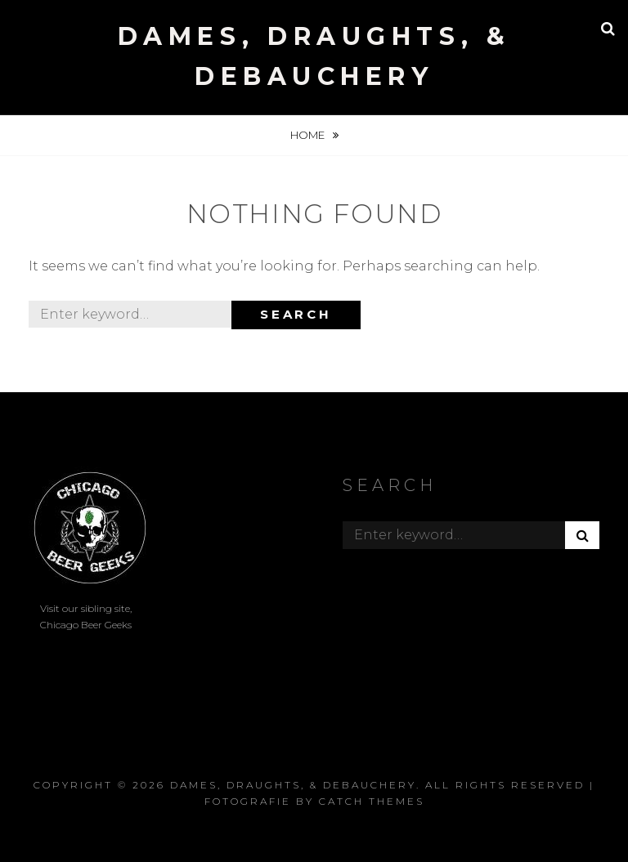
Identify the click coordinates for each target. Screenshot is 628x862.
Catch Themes (371, 801)
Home (308, 134)
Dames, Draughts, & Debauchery (293, 785)
